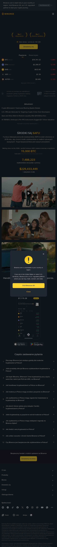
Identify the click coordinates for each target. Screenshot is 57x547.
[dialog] (28, 274)
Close (28, 292)
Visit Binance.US (28, 285)
